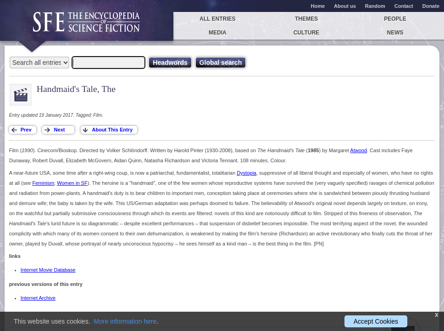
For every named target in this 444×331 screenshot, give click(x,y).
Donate (430, 6)
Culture (306, 32)
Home (318, 6)
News (395, 32)
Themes (306, 19)
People (395, 19)
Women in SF (72, 183)
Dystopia (246, 173)
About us (345, 6)
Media (218, 32)
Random (375, 6)
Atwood (358, 150)
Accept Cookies (376, 321)
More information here (125, 321)
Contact (403, 6)
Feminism (43, 183)
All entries (217, 19)
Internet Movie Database (48, 270)
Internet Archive (38, 298)
